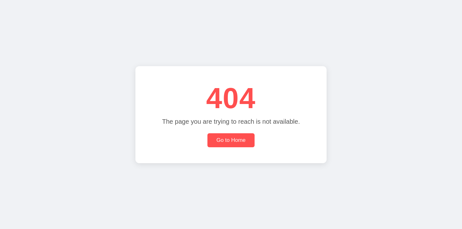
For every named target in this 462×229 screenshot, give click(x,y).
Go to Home (231, 140)
